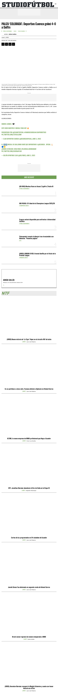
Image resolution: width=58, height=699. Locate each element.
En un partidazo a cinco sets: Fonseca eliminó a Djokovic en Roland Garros (29, 389)
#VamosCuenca (29, 132)
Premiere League (23, 257)
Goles (15, 31)
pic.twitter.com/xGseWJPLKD (12, 151)
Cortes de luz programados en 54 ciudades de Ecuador (29, 538)
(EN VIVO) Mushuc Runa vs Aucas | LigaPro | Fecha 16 (36, 186)
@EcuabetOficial (18, 132)
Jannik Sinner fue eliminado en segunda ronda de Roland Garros (29, 587)
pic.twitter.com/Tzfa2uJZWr (11, 135)
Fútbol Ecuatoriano (24, 188)
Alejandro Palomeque (31, 490)
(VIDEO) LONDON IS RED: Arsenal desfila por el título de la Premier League (37, 254)
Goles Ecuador (21, 31)
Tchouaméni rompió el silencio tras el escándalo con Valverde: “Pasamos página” (36, 237)
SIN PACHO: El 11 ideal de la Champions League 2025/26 (37, 203)
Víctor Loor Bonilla (31, 441)
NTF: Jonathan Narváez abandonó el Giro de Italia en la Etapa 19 (29, 488)
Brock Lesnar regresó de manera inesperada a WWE (29, 637)
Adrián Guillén (12, 34)
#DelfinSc (17, 149)
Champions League (24, 205)
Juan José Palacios (31, 341)
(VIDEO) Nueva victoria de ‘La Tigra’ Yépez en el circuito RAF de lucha (29, 339)
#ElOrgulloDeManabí (28, 149)
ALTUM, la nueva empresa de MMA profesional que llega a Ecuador (29, 438)
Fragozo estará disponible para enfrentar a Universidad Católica (37, 220)
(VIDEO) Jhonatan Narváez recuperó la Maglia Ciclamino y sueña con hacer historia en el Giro (29, 687)
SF (20, 240)
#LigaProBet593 (40, 132)
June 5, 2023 (36, 139)
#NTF (24, 341)
